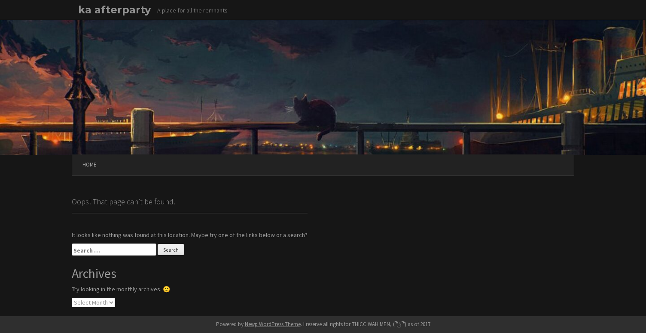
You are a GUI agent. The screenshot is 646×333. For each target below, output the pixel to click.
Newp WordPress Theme (273, 324)
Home (89, 164)
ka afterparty (114, 9)
